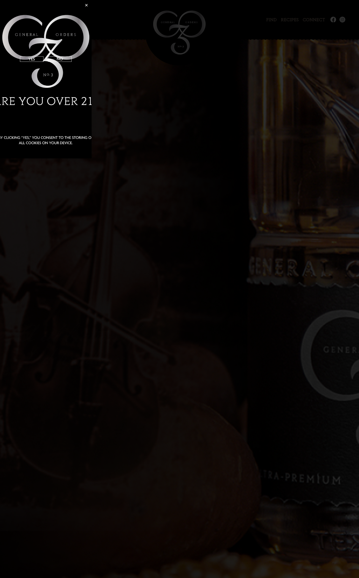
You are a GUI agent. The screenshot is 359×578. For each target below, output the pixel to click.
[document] (179, 289)
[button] (86, 5)
